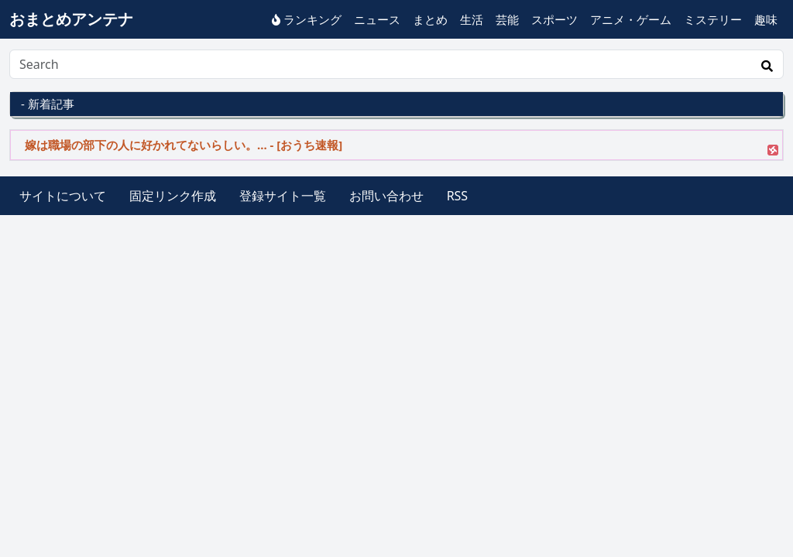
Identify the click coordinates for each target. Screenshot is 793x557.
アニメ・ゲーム (630, 19)
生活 (471, 19)
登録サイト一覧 (282, 195)
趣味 (766, 19)
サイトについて (62, 195)
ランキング (307, 19)
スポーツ (554, 19)
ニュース (377, 19)
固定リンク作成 (172, 195)
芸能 (507, 19)
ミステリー (713, 19)
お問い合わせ (386, 195)
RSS (458, 195)
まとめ (430, 19)
